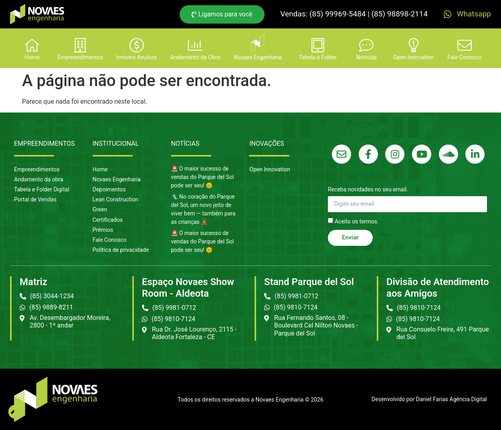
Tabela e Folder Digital (41, 189)
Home (100, 169)
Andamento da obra (38, 179)
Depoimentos (109, 189)
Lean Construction (115, 199)
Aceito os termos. (357, 221)
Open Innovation (269, 169)
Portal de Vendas (35, 199)
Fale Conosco (110, 240)
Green (100, 209)
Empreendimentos (37, 169)
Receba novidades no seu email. (368, 190)
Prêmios (103, 230)
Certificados (108, 220)
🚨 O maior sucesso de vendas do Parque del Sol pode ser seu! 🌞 (202, 177)
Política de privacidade (121, 250)
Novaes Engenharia (117, 179)
